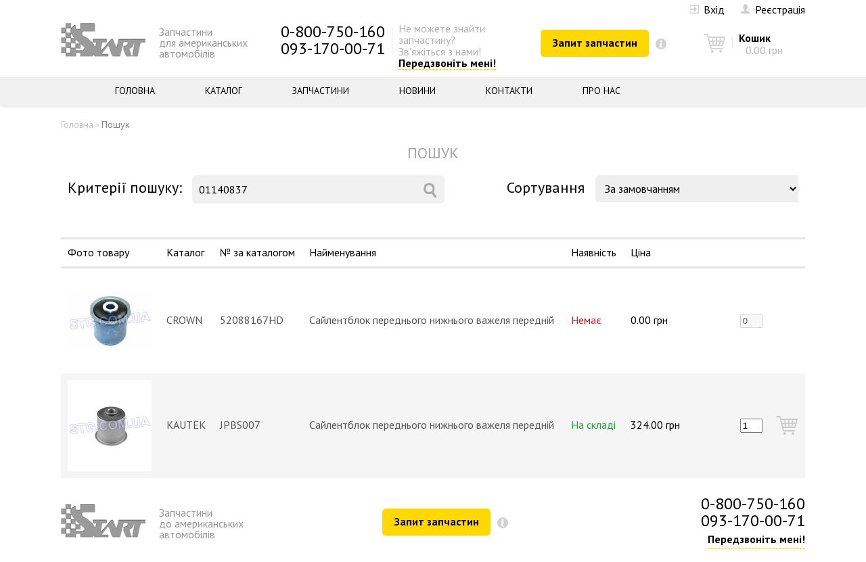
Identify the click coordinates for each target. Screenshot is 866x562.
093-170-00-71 (333, 48)
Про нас (601, 91)
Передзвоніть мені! (447, 63)
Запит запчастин (595, 42)
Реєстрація (773, 9)
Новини (417, 91)
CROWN (184, 320)
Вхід (707, 9)
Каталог (223, 91)
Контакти (509, 91)
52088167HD (251, 320)
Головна (135, 91)
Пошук (115, 124)
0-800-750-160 (333, 31)
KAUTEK (186, 424)
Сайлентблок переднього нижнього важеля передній (431, 320)
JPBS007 (240, 424)
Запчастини (320, 91)
